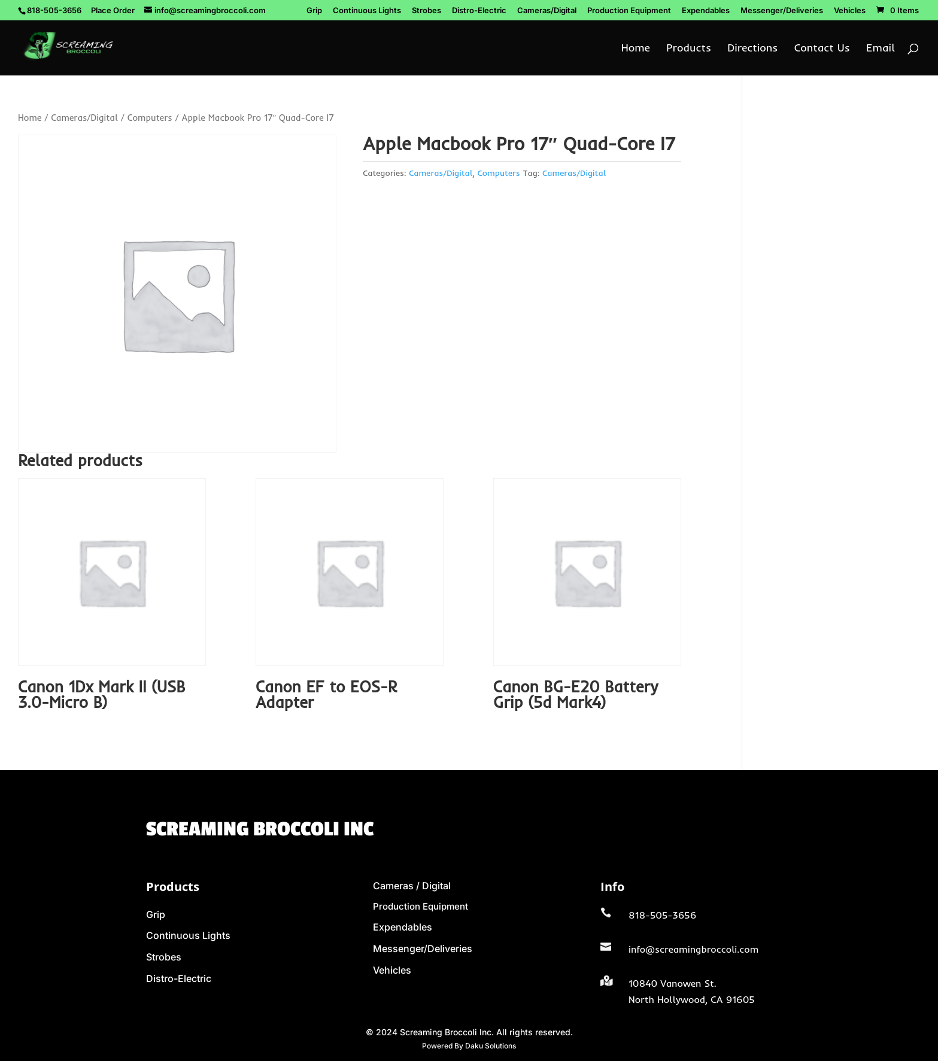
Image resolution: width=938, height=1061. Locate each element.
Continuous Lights (367, 11)
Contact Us (822, 49)
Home (635, 49)
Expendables (706, 11)
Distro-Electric (479, 11)
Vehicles (850, 11)
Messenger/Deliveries (781, 11)
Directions (752, 49)
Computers (150, 117)
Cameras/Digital (546, 11)
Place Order (113, 10)
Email (880, 49)
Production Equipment (629, 11)
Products (688, 49)
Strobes (426, 11)
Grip (314, 11)
